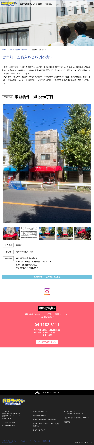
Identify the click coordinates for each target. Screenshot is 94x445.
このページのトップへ (50, 393)
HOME (4, 50)
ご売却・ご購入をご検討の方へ (19, 50)
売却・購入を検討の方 (40, 415)
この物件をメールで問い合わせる (47, 277)
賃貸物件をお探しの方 (40, 411)
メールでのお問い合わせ (47, 342)
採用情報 (67, 422)
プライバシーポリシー (10, 441)
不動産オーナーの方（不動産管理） (44, 419)
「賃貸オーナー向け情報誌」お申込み (76, 418)
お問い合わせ (7, 443)
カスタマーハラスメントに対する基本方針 (36, 441)
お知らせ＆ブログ (39, 430)
